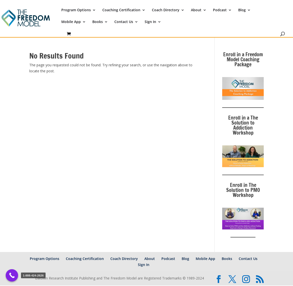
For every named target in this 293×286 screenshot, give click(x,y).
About (196, 10)
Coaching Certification (121, 10)
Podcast (220, 10)
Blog (242, 10)
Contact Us (123, 22)
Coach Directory (165, 10)
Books (97, 22)
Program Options (76, 10)
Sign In (150, 22)
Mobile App (71, 22)
